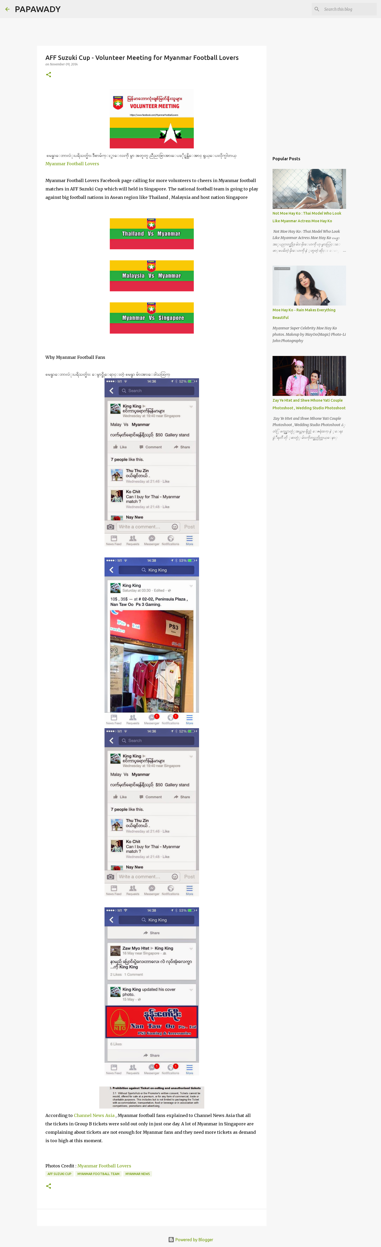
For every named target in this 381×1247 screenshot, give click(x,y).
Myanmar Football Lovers (72, 163)
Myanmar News (138, 1174)
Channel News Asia (94, 1115)
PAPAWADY (38, 9)
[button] (48, 75)
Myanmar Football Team (98, 1174)
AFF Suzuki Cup (59, 1174)
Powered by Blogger (190, 1239)
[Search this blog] (349, 9)
